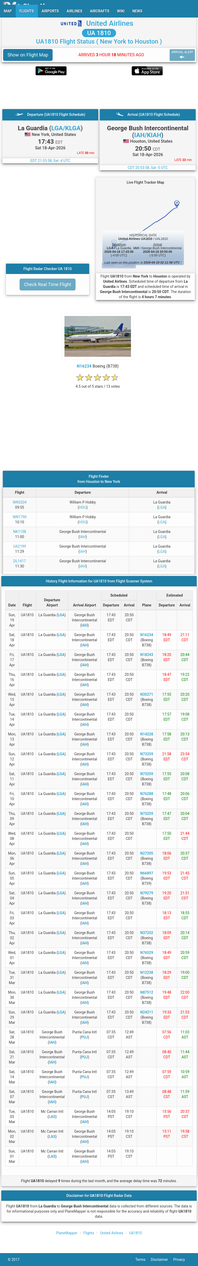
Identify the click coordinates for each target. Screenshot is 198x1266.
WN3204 (20, 502)
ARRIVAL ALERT (182, 54)
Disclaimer (162, 1259)
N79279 (146, 893)
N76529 (146, 953)
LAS (52, 1117)
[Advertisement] (99, 92)
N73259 (146, 754)
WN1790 (20, 517)
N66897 (146, 873)
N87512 (146, 992)
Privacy (181, 1259)
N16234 (84, 366)
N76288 (146, 794)
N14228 (146, 734)
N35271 (146, 694)
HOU (82, 507)
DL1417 (19, 561)
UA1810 (135, 1233)
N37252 (146, 933)
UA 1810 (99, 33)
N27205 (146, 853)
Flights (88, 1233)
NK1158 (19, 532)
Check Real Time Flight (47, 284)
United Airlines (109, 23)
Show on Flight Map (27, 55)
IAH (83, 537)
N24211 (146, 1012)
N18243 (146, 655)
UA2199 (19, 546)
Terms (143, 1259)
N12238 (146, 972)
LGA (162, 507)
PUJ (84, 1037)
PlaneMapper (67, 1233)
